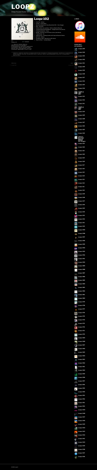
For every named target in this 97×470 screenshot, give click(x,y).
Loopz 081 (81, 294)
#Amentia (16, 44)
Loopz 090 (81, 262)
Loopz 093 (81, 251)
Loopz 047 (81, 417)
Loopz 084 (81, 283)
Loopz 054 (81, 391)
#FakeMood (23, 45)
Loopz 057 (81, 381)
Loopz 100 (81, 226)
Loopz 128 (81, 118)
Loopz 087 (81, 273)
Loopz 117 (81, 165)
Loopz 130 (81, 111)
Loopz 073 (81, 323)
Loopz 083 (81, 287)
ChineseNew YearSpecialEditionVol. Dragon (81, 139)
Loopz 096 (81, 240)
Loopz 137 (81, 77)
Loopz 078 (81, 305)
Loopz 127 (81, 122)
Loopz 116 (81, 168)
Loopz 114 (81, 175)
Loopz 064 (81, 355)
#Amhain (20, 44)
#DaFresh (25, 44)
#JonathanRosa (14, 47)
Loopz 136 (81, 81)
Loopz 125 (81, 129)
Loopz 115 (81, 172)
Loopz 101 (81, 222)
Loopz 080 (81, 298)
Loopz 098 (81, 233)
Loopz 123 (81, 143)
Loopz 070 (81, 334)
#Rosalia (13, 48)
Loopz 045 (81, 424)
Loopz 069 (81, 337)
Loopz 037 (81, 452)
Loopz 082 (81, 291)
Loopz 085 (81, 280)
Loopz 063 (81, 359)
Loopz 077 (81, 309)
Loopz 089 (81, 265)
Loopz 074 (81, 319)
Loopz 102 (81, 219)
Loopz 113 (81, 179)
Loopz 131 (81, 103)
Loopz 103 (81, 215)
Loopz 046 (81, 420)
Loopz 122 (81, 147)
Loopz (23, 6)
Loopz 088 (81, 269)
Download (25, 41)
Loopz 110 (81, 190)
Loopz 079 (81, 301)
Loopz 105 (81, 208)
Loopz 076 (81, 312)
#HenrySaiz (23, 46)
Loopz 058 (81, 377)
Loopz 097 (81, 237)
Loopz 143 (81, 55)
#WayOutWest (21, 49)
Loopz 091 (81, 258)
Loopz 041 (81, 438)
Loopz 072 (81, 327)
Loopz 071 (81, 330)
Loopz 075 (81, 316)
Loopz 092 (81, 255)
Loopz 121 (81, 150)
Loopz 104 (81, 211)
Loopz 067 (81, 345)
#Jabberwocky (29, 46)
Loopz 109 (81, 193)
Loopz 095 (81, 244)
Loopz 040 (81, 442)
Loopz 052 (81, 399)
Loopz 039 (81, 445)
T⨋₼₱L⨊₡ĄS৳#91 (81, 93)
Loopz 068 (81, 341)
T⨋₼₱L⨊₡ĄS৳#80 (81, 108)
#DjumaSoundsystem (16, 45)
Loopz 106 (81, 204)
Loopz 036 (81, 456)
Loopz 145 (81, 48)
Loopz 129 (81, 115)
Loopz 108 (81, 197)
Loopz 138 (81, 73)
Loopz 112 (81, 183)
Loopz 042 (81, 434)
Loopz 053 (81, 395)
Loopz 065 (81, 352)
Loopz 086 (81, 276)
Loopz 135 (81, 84)
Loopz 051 (81, 402)
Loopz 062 (81, 363)
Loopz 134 (81, 88)
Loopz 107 (81, 201)
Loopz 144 (81, 52)
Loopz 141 (81, 63)
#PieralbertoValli (27, 47)
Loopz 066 (81, 348)
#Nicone (20, 47)
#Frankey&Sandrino (15, 46)
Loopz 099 (81, 229)
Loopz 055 (81, 388)
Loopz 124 (81, 133)
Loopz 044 (81, 427)
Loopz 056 (81, 384)
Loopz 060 (81, 370)
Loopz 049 (81, 409)
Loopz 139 (81, 70)
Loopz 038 (81, 449)
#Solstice (29, 48)
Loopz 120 (81, 154)
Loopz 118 (81, 161)
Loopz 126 (81, 125)
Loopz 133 (81, 96)
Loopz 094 (81, 247)
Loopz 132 (81, 99)
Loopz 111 (81, 186)
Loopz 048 (81, 413)
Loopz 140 (81, 66)
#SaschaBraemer (23, 48)
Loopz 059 (81, 373)
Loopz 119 (81, 157)
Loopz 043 (81, 431)
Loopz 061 (81, 366)
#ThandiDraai (14, 49)
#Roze (17, 48)
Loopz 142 (81, 59)
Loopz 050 (81, 406)
